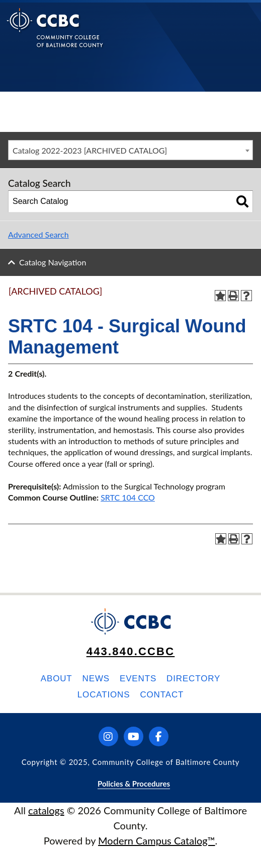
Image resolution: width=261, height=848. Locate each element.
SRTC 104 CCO (128, 497)
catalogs (46, 810)
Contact (162, 694)
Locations (103, 694)
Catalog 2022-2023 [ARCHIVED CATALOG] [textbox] (90, 150)
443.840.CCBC (130, 651)
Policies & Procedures (134, 783)
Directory (193, 678)
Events (138, 678)
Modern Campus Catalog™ (156, 840)
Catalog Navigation (52, 262)
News (96, 678)
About (56, 678)
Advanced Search (38, 234)
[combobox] (130, 150)
